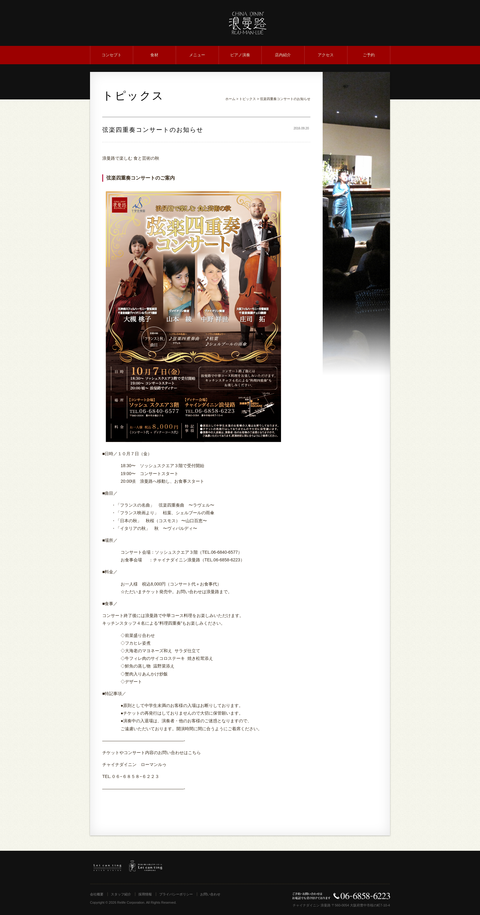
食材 (154, 55)
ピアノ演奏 (240, 55)
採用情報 (145, 894)
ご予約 (369, 55)
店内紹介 (283, 55)
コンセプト (112, 55)
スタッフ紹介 (121, 894)
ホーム (230, 99)
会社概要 (96, 894)
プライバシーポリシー (176, 894)
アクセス (326, 55)
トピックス (247, 99)
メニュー (197, 55)
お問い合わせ (210, 894)
